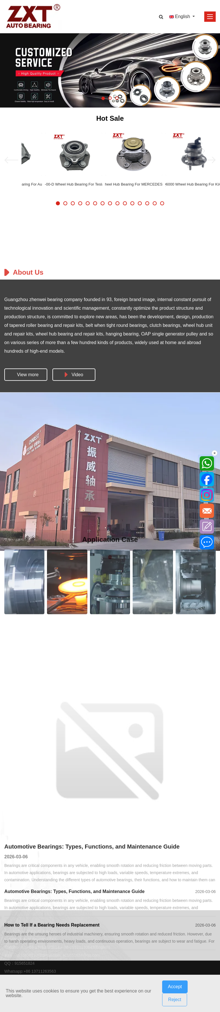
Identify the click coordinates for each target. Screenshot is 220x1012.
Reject (174, 999)
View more (27, 582)
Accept (175, 986)
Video (74, 582)
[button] (103, 98)
